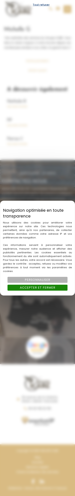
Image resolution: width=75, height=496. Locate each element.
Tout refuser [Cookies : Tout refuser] (41, 5)
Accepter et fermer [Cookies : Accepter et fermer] (37, 287)
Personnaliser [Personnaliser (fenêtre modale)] (37, 280)
